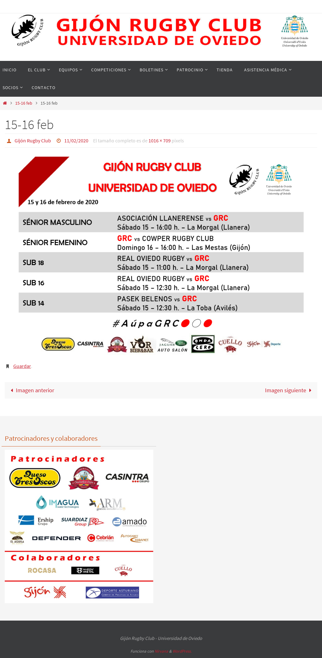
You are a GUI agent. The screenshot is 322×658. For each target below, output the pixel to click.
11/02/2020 (76, 140)
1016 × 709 (159, 140)
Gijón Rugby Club (33, 140)
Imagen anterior (31, 390)
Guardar (22, 365)
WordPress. (182, 651)
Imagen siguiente (289, 390)
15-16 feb (23, 103)
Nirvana (161, 651)
